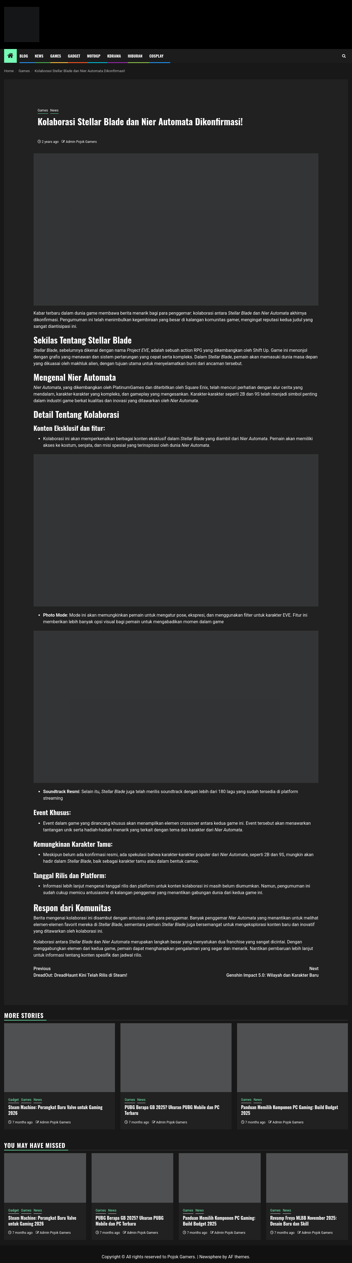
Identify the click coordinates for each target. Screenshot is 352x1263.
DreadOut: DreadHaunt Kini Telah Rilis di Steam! (105, 971)
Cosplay (156, 56)
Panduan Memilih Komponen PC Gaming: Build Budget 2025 (289, 1110)
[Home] (10, 56)
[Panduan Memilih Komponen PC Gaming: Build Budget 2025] (292, 1057)
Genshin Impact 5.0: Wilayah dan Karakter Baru (247, 971)
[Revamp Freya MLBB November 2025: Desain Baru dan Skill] (307, 1178)
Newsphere (210, 1256)
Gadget (74, 56)
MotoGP (93, 56)
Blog (24, 56)
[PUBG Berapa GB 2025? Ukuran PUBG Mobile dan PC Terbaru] (175, 1057)
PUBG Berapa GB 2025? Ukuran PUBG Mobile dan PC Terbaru (172, 1110)
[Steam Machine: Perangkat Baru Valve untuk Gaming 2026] (59, 1057)
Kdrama (114, 56)
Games (55, 56)
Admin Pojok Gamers (81, 142)
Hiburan (135, 56)
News (39, 56)
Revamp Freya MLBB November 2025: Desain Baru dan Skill (303, 1221)
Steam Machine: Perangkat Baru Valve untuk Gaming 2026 (55, 1110)
